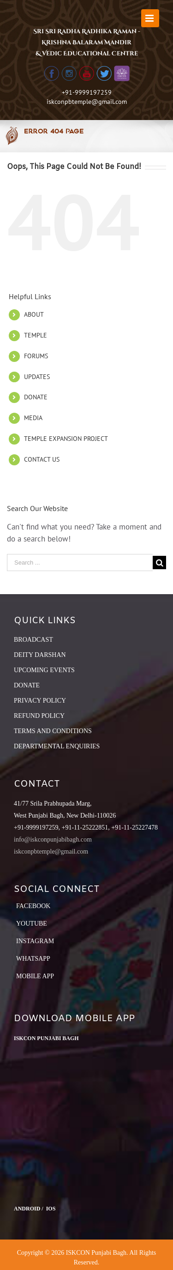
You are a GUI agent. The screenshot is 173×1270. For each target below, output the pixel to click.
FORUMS (36, 356)
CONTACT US (42, 459)
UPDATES (37, 377)
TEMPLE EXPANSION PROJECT (66, 438)
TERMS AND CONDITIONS (53, 731)
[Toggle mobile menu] (150, 18)
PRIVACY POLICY (40, 700)
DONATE (36, 397)
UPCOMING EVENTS (44, 670)
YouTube (31, 923)
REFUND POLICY (39, 715)
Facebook (33, 906)
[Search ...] (80, 562)
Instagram (35, 941)
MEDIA (33, 418)
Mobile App (35, 976)
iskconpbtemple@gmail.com (87, 101)
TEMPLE (35, 335)
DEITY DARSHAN (40, 654)
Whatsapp (33, 958)
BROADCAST (33, 639)
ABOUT (34, 314)
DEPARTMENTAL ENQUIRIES (57, 746)
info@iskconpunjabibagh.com (53, 839)
